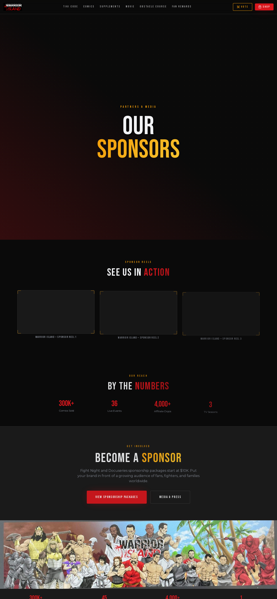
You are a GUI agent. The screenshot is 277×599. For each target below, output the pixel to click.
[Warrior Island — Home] (12, 7)
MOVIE (130, 6)
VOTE (242, 6)
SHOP (264, 6)
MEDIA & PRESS (170, 499)
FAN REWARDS (182, 6)
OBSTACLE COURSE (153, 6)
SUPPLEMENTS (110, 6)
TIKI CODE (70, 6)
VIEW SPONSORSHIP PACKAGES (116, 499)
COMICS (89, 6)
